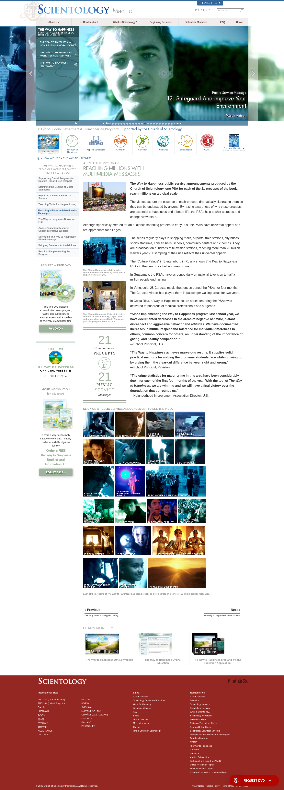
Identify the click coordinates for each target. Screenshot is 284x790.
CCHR (207, 142)
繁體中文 (42, 727)
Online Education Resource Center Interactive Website (54, 229)
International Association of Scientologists (210, 734)
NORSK (85, 703)
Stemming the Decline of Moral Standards (56, 188)
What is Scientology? (125, 22)
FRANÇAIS (43, 711)
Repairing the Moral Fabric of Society (55, 197)
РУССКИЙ (43, 723)
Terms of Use (228, 786)
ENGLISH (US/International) (51, 699)
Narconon (143, 142)
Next (176, 123)
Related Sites (210, 3)
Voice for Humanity (142, 704)
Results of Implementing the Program (54, 253)
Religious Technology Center (204, 723)
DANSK (41, 707)
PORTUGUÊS (88, 726)
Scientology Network (200, 704)
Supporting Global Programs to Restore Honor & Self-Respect (56, 179)
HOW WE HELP (52, 158)
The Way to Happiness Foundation (54, 64)
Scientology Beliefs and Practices (149, 700)
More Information (141, 723)
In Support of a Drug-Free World (205, 761)
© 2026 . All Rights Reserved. (67, 786)
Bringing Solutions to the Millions (57, 245)
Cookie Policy (213, 786)
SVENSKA (86, 707)
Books (239, 22)
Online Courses (140, 719)
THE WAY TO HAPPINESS (77, 158)
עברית (41, 715)
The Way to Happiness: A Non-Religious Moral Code (57, 44)
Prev (108, 123)
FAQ (222, 22)
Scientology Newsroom (201, 715)
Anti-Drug (163, 142)
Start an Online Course (201, 727)
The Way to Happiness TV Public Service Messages (56, 54)
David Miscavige (198, 719)
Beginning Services (160, 22)
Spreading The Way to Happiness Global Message (57, 238)
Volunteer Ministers (196, 22)
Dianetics (194, 700)
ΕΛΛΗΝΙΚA (86, 718)
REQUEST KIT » (56, 472)
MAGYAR (86, 699)
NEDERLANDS (45, 731)
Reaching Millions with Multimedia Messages (57, 212)
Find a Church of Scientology (147, 731)
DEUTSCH (43, 734)
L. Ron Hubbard (89, 22)
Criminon (120, 142)
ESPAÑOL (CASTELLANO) (94, 714)
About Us (53, 22)
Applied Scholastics (96, 142)
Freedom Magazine (234, 149)
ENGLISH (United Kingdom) (51, 703)
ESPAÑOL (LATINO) (91, 711)
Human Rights (185, 142)
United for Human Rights (202, 765)
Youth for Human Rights (201, 768)
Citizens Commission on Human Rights (209, 772)
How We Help (48, 151)
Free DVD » (56, 329)
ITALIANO (86, 722)
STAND (193, 742)
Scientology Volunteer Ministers (205, 731)
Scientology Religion (200, 708)
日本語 (41, 719)
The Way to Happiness (72, 143)
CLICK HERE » (55, 376)
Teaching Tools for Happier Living (57, 204)
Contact (137, 727)
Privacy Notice (197, 786)
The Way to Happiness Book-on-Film (57, 220)
